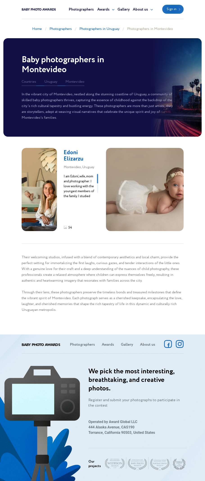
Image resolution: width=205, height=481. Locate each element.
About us (140, 9)
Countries (29, 81)
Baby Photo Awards (39, 9)
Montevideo (74, 81)
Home (37, 28)
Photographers (81, 9)
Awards (103, 9)
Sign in (171, 9)
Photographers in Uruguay (99, 28)
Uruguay (50, 81)
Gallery (123, 9)
